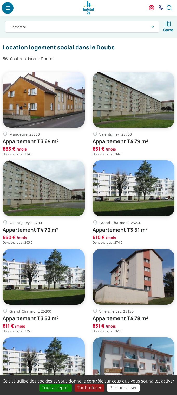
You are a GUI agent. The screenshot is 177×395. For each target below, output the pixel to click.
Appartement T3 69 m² (30, 141)
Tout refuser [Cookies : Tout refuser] (89, 388)
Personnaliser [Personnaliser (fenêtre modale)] (123, 388)
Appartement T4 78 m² (120, 318)
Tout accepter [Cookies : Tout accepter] (55, 388)
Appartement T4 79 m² (120, 141)
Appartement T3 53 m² (30, 318)
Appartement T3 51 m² (120, 230)
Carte (168, 29)
